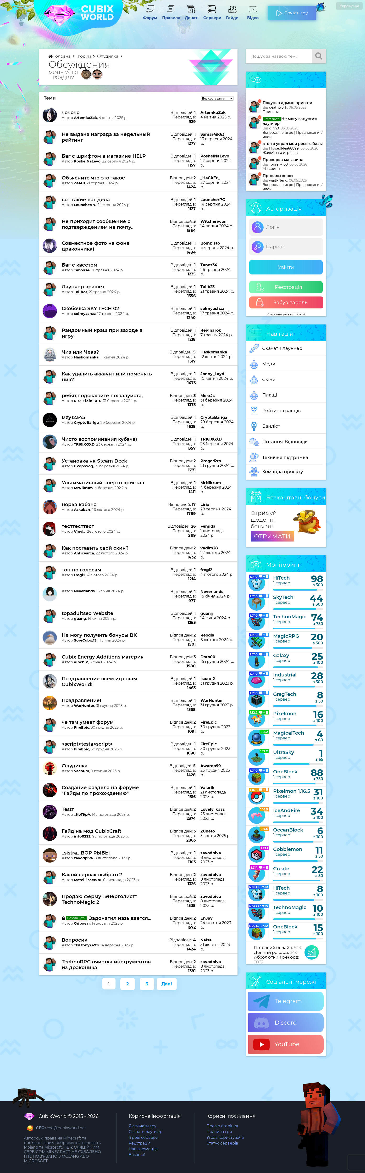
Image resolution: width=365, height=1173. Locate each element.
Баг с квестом (79, 265)
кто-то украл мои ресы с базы (293, 143)
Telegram (277, 1001)
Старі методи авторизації (286, 314)
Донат (191, 15)
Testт (68, 809)
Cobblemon (287, 849)
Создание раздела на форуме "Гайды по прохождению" (100, 790)
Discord (275, 1023)
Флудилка (108, 56)
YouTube (276, 1044)
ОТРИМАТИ (272, 536)
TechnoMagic (289, 617)
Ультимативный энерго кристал (103, 483)
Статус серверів (222, 1143)
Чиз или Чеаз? (80, 352)
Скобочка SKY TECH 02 (90, 308)
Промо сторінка (222, 1126)
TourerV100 (278, 164)
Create (281, 868)
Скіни (262, 379)
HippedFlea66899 (284, 148)
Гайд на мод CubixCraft (91, 831)
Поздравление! (81, 700)
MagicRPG (286, 636)
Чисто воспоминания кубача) (99, 439)
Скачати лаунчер (275, 348)
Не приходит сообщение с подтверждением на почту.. (97, 224)
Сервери (211, 15)
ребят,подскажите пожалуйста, (102, 395)
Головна (60, 56)
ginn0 (274, 128)
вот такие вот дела (86, 199)
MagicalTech (288, 733)
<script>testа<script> (87, 744)
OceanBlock (288, 830)
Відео (253, 15)
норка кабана (79, 504)
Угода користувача (225, 1137)
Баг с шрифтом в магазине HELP (104, 156)
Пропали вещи (278, 175)
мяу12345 (73, 417)
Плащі (263, 395)
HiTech (281, 578)
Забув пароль (281, 302)
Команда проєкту (276, 471)
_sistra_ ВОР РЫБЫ (86, 853)
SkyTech (283, 597)
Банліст (264, 426)
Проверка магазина (283, 159)
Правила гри (219, 1131)
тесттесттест (78, 526)
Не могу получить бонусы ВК (99, 635)
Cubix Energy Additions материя (103, 657)
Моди (262, 364)
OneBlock (285, 772)
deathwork (278, 107)
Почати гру (292, 11)
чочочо (71, 112)
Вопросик (74, 940)
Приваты (271, 112)
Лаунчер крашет (83, 287)
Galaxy (281, 655)
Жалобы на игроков (280, 153)
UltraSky (283, 752)
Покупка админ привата (287, 103)
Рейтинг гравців (275, 410)
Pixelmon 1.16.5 (291, 791)
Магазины (271, 169)
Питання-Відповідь (278, 442)
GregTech (284, 694)
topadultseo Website (87, 613)
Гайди (232, 15)
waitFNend (278, 180)
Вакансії (137, 1154)
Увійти (286, 267)
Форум (150, 15)
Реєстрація (279, 287)
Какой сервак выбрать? (92, 874)
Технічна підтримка (278, 457)
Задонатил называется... (120, 918)
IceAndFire (286, 810)
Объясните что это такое (93, 178)
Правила (170, 15)
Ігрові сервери (143, 1137)
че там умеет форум (88, 722)
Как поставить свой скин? (95, 548)
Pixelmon (285, 713)
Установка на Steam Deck (94, 461)
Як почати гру (142, 1126)
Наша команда (143, 1149)
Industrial (285, 675)
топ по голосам (81, 570)
